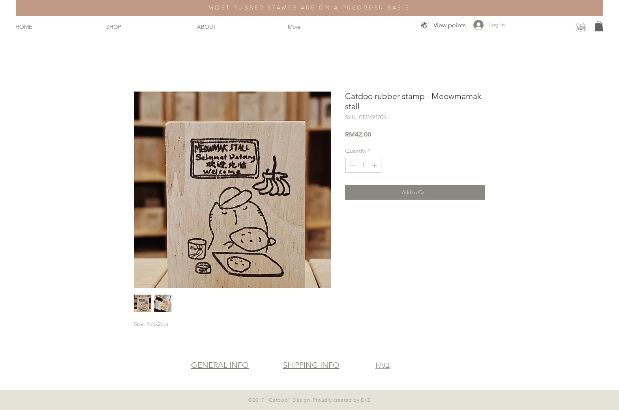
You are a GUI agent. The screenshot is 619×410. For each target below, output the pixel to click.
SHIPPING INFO (311, 365)
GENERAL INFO (220, 365)
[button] (599, 26)
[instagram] (581, 27)
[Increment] (375, 165)
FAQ (382, 365)
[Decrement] (351, 165)
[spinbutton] (363, 165)
